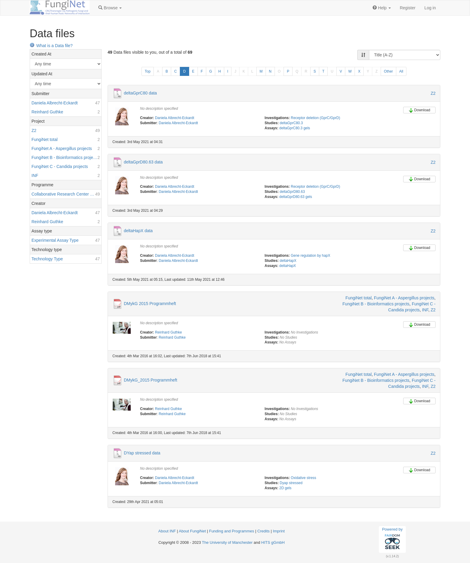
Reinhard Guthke (168, 332)
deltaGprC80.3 (291, 123)
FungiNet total (359, 297)
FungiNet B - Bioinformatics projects (376, 303)
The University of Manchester (227, 542)
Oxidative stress (303, 478)
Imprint (279, 531)
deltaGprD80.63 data (143, 161)
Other (388, 71)
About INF (167, 531)
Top (147, 71)
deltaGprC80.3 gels (294, 128)
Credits (263, 531)
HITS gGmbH (273, 542)
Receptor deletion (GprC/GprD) (315, 118)
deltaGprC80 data (140, 93)
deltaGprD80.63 (292, 192)
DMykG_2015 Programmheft (150, 380)
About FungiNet (192, 531)
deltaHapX (288, 261)
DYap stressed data (142, 453)
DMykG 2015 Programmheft (150, 303)
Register (407, 7)
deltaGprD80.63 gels (295, 197)
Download (419, 110)
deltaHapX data (138, 230)
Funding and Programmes (231, 531)
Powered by (392, 539)
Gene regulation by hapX (310, 255)
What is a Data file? (51, 45)
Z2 (433, 93)
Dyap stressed (291, 483)
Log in (430, 7)
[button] (110, 7)
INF (425, 309)
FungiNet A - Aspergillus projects (404, 297)
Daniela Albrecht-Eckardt (174, 118)
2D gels (285, 488)
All (401, 71)
